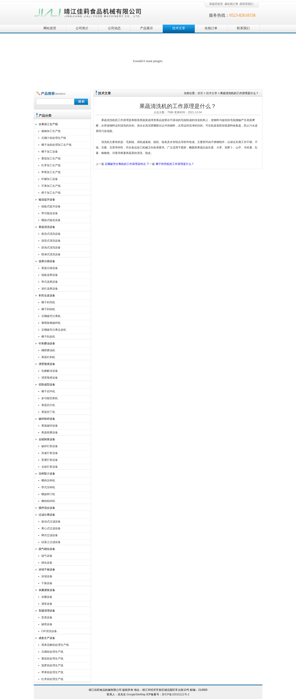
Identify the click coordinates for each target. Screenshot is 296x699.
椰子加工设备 (49, 151)
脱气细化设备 (47, 549)
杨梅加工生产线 (51, 131)
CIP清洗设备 (49, 631)
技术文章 (178, 28)
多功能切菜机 (49, 398)
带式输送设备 (49, 213)
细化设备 (46, 562)
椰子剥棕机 (48, 309)
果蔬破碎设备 (49, 425)
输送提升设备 (47, 199)
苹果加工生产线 (51, 172)
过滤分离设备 (47, 514)
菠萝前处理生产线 (52, 665)
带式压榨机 (48, 487)
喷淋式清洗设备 (51, 254)
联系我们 (246, 3)
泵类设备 (46, 617)
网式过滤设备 (49, 535)
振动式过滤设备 (51, 521)
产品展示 (146, 28)
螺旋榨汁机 (48, 494)
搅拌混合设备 (47, 507)
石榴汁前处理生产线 (53, 138)
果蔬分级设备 (49, 268)
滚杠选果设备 (49, 288)
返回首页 (216, 3)
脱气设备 (46, 555)
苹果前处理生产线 (52, 672)
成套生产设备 (47, 638)
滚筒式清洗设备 (51, 240)
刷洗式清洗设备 (51, 233)
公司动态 (114, 28)
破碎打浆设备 (49, 446)
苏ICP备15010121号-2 (175, 694)
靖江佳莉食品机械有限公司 (88, 12)
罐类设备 (46, 624)
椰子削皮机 (48, 336)
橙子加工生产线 (51, 192)
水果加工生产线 (48, 124)
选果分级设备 (47, 261)
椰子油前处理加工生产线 (56, 144)
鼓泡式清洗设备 (51, 247)
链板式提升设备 (51, 206)
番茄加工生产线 (51, 158)
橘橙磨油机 (48, 350)
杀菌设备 (46, 597)
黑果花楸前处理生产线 (55, 644)
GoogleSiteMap (136, 694)
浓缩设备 (46, 576)
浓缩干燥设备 (47, 569)
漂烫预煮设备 (47, 364)
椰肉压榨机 (48, 480)
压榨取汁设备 (47, 473)
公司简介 (82, 28)
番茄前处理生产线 (52, 658)
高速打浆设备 (49, 453)
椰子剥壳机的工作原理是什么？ (175, 164)
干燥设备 (46, 583)
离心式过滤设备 (51, 528)
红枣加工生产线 (51, 165)
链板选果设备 (49, 275)
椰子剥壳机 (48, 302)
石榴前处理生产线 (52, 651)
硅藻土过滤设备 (51, 542)
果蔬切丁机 (48, 412)
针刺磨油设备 (47, 343)
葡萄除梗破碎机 (51, 322)
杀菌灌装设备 (47, 590)
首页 (200, 93)
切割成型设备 (47, 384)
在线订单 (231, 3)
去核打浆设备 (49, 466)
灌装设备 (46, 603)
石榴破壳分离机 (51, 316)
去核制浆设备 (47, 439)
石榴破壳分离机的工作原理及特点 (125, 164)
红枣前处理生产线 (52, 679)
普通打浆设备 (49, 460)
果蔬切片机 (48, 405)
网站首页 (49, 28)
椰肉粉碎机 (48, 501)
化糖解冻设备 (49, 370)
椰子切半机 (48, 391)
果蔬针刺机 (48, 357)
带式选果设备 (49, 281)
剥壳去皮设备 (47, 295)
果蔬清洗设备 (47, 227)
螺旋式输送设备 (51, 220)
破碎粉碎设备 (47, 418)
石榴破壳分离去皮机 (53, 329)
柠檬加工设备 (49, 179)
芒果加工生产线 (51, 185)
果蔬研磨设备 (49, 432)
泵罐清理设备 (47, 610)
